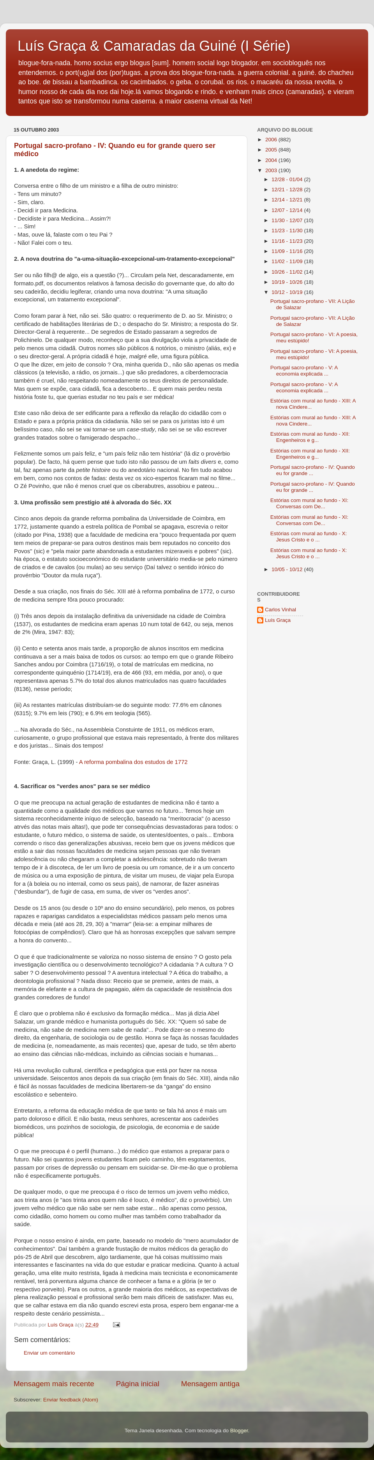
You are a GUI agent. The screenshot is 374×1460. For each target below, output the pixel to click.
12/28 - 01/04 (288, 179)
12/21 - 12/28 (288, 189)
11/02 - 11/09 (288, 261)
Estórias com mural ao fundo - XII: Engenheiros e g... (310, 437)
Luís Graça (278, 620)
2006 (272, 139)
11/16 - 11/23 (288, 241)
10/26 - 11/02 (288, 272)
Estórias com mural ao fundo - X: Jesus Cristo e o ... (308, 537)
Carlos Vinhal (280, 609)
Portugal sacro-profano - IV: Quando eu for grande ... (312, 470)
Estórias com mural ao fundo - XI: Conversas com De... (309, 503)
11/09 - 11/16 (288, 251)
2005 (272, 150)
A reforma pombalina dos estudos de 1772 (133, 762)
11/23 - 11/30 (288, 230)
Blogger (239, 1430)
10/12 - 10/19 (288, 292)
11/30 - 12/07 (288, 220)
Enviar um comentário (49, 1353)
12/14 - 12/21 (288, 200)
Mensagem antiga (210, 1384)
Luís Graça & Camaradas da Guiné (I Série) (154, 46)
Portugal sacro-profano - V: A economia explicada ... (304, 371)
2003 (272, 170)
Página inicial (137, 1384)
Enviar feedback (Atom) (70, 1400)
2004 (272, 160)
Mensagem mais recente (54, 1384)
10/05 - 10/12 (288, 569)
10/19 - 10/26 (288, 282)
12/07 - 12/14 (288, 210)
